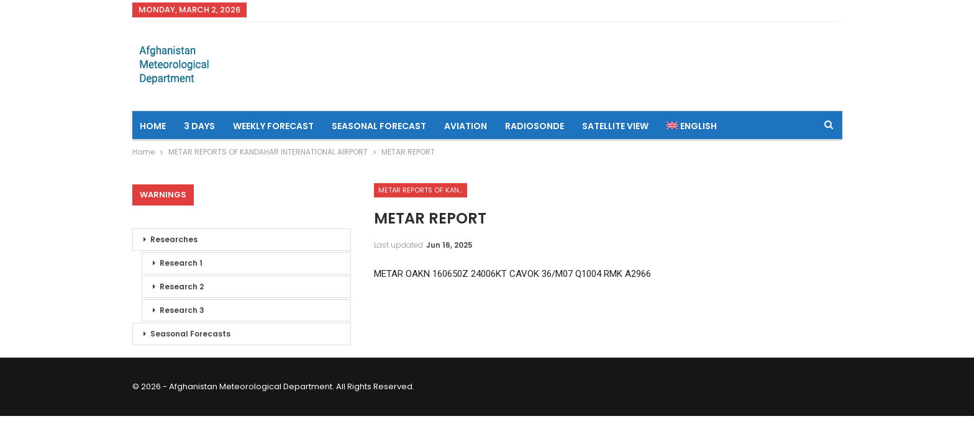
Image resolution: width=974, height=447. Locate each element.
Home (153, 126)
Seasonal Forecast (379, 126)
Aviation (465, 126)
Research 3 (182, 310)
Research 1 (181, 263)
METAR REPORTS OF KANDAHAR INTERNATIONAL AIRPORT (422, 190)
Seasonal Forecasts (190, 333)
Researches (174, 239)
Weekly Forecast (273, 126)
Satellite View (615, 126)
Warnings (163, 195)
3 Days (199, 126)
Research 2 (182, 286)
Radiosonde (534, 126)
